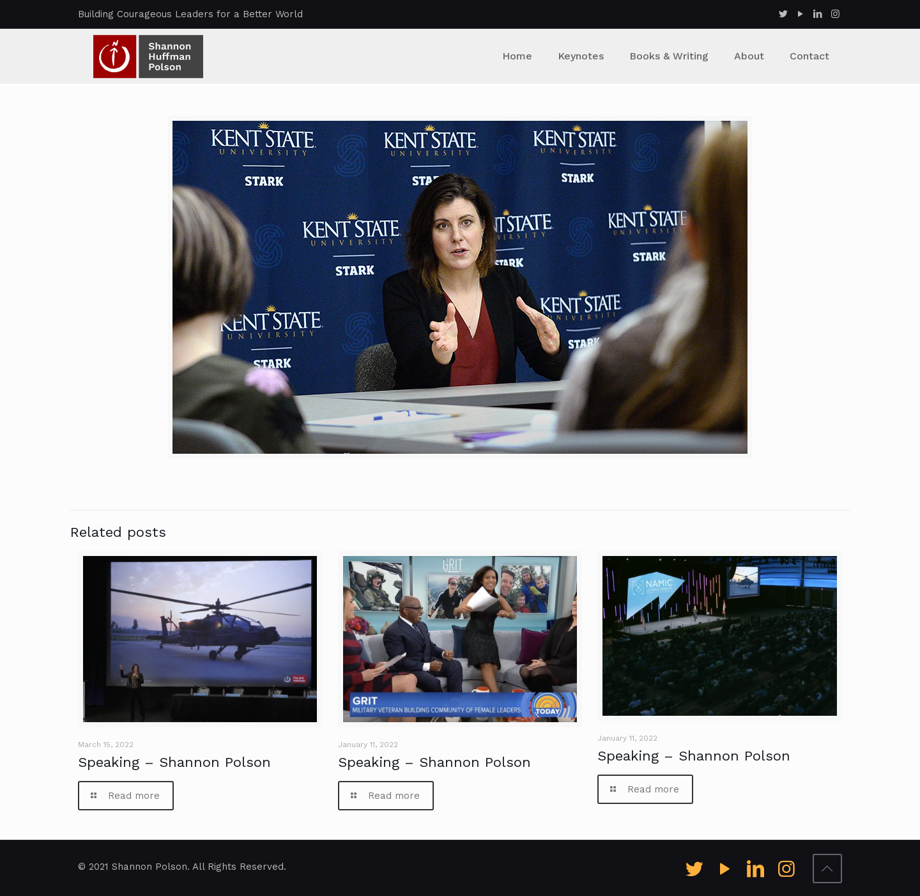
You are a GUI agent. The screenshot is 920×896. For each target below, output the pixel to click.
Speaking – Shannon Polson (174, 762)
